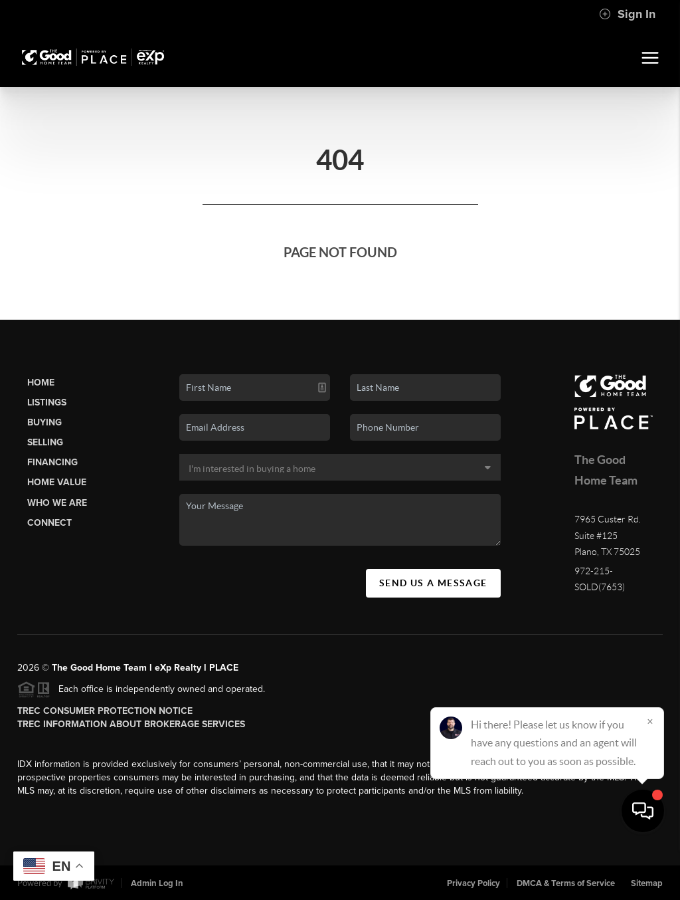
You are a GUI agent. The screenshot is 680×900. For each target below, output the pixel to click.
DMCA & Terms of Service (566, 883)
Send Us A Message (433, 583)
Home (40, 382)
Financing (52, 462)
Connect (49, 522)
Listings (46, 402)
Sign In (627, 14)
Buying (44, 422)
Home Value (56, 482)
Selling (45, 442)
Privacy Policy (473, 883)
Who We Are (57, 502)
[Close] (650, 772)
